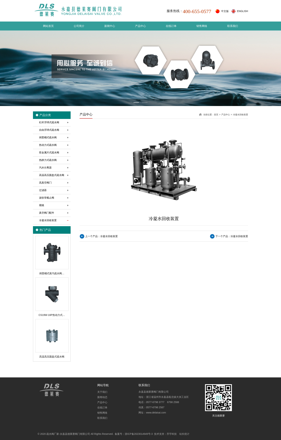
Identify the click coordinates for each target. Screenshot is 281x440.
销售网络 (201, 25)
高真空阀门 (45, 182)
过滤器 (43, 190)
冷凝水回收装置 (48, 220)
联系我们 (232, 25)
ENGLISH (242, 11)
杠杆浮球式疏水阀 (49, 122)
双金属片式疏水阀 (49, 152)
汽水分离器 (45, 167)
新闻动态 (102, 397)
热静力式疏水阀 (48, 160)
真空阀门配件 (46, 212)
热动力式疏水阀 (48, 144)
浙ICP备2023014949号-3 (139, 433)
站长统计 (184, 433)
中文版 (225, 11)
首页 (216, 114)
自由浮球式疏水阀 (49, 129)
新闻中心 (109, 25)
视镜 (41, 205)
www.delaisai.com (156, 412)
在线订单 (171, 25)
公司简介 (79, 25)
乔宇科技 (172, 433)
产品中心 (140, 25)
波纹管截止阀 (46, 197)
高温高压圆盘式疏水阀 (51, 175)
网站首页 (48, 25)
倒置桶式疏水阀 (48, 137)
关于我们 (102, 391)
